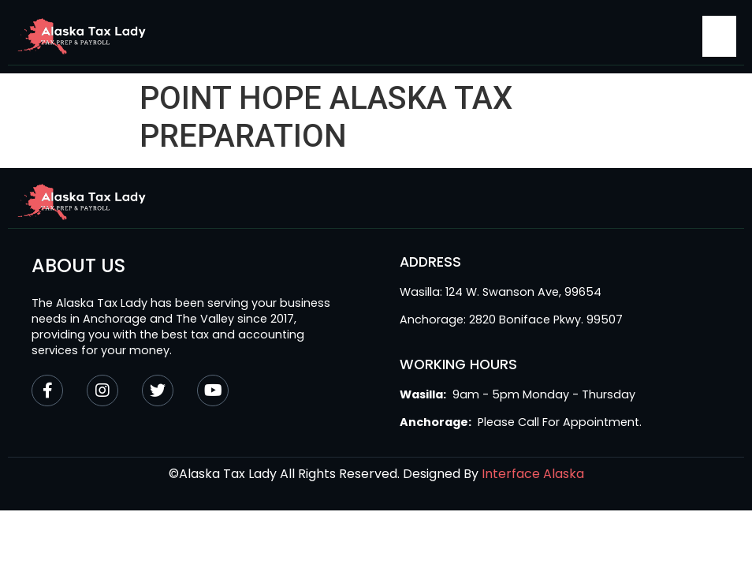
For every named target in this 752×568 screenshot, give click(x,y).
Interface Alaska (533, 474)
